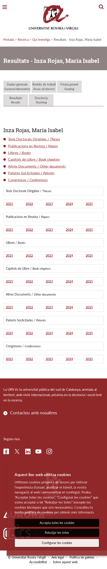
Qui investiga (41, 39)
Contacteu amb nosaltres (33, 412)
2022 (29, 204)
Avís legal (57, 557)
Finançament (69, 86)
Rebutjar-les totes (57, 532)
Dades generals (17, 86)
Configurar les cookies (57, 543)
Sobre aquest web (65, 562)
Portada (8, 39)
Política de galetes (82, 557)
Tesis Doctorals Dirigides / (34, 139)
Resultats (15, 100)
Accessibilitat (38, 562)
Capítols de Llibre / (34, 159)
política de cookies (39, 512)
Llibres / (19, 152)
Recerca (23, 39)
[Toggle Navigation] (4, 7)
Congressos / (28, 180)
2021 (9, 204)
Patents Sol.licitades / (31, 173)
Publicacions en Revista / (33, 146)
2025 (89, 204)
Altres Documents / (37, 166)
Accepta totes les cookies (57, 523)
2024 (69, 204)
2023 (49, 204)
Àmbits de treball (44, 86)
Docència (41, 100)
